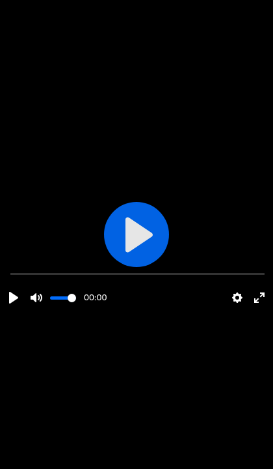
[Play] (13, 297)
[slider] (63, 298)
